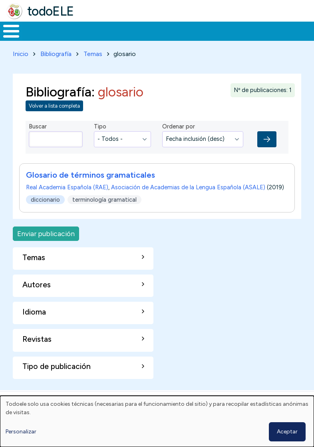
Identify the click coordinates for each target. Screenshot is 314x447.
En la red (174, 38)
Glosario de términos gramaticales (90, 189)
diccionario (45, 214)
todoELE (50, 11)
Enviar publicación (46, 248)
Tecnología (216, 38)
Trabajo (137, 38)
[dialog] (157, 421)
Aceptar (287, 431)
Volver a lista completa (54, 121)
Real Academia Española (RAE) (67, 202)
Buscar (306, 30)
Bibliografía (56, 68)
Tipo (100, 141)
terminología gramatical (104, 214)
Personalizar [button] (21, 431)
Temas (92, 68)
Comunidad (270, 38)
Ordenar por (178, 141)
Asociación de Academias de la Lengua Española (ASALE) (188, 202)
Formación (90, 38)
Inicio (7, 39)
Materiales (38, 38)
